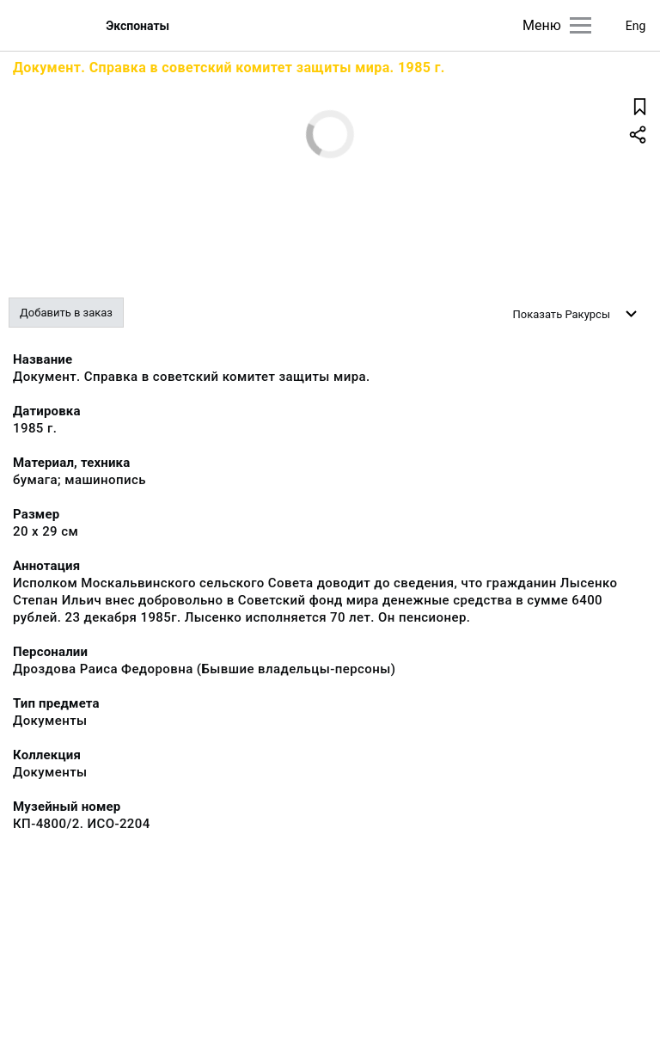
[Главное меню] (580, 25)
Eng (636, 26)
